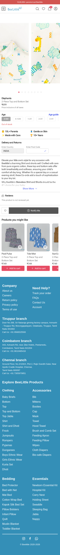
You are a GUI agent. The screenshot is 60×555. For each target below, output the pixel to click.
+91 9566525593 (18, 332)
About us (7, 290)
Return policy (9, 300)
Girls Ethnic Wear (12, 459)
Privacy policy (10, 304)
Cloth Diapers (40, 450)
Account (37, 307)
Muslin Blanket (10, 524)
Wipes (36, 445)
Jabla (35, 514)
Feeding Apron (40, 435)
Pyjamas (7, 445)
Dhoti (5, 469)
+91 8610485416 (18, 351)
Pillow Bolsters (10, 509)
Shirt (5, 421)
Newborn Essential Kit (45, 485)
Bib (34, 397)
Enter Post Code (33, 147)
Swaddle (37, 504)
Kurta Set (7, 464)
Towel (35, 421)
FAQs (35, 297)
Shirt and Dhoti (10, 426)
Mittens (36, 401)
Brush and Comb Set (44, 430)
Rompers (7, 440)
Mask (35, 416)
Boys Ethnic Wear (12, 454)
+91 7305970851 (18, 373)
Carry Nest (38, 495)
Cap (34, 411)
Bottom (6, 401)
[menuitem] (3, 9)
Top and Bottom (11, 411)
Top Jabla (7, 416)
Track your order (41, 293)
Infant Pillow (9, 514)
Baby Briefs (8, 397)
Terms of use (9, 309)
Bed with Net (9, 490)
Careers (6, 295)
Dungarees (8, 450)
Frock (5, 430)
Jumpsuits (8, 435)
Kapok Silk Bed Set (13, 504)
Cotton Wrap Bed (12, 499)
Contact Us (38, 302)
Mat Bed (7, 495)
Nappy (36, 519)
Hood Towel (39, 426)
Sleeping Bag (40, 509)
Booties (36, 406)
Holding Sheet (40, 499)
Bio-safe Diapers (41, 454)
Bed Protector (10, 485)
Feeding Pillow (40, 440)
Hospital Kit (38, 490)
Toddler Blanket (11, 528)
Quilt (5, 519)
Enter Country (7, 147)
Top (4, 406)
